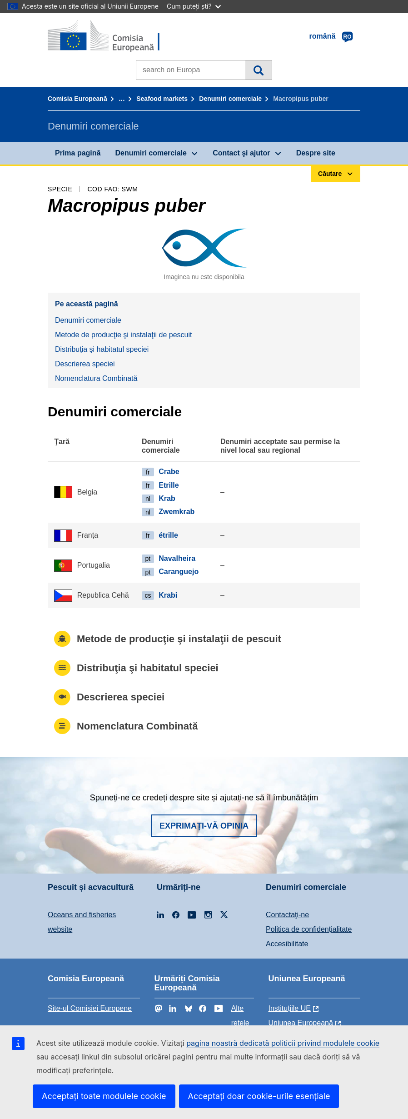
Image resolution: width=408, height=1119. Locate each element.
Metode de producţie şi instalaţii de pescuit (123, 335)
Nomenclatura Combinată (96, 378)
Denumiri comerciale (230, 98)
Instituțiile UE (290, 1008)
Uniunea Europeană (301, 1023)
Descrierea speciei (85, 364)
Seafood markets (162, 98)
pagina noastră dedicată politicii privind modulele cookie (282, 1043)
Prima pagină (77, 153)
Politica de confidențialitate (309, 929)
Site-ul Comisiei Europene (90, 1008)
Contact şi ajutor (241, 153)
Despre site (315, 153)
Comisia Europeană (77, 98)
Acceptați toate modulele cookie (104, 1096)
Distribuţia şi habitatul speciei (102, 349)
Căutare (258, 70)
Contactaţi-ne (287, 915)
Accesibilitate (287, 944)
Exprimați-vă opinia (204, 825)
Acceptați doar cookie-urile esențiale (259, 1096)
